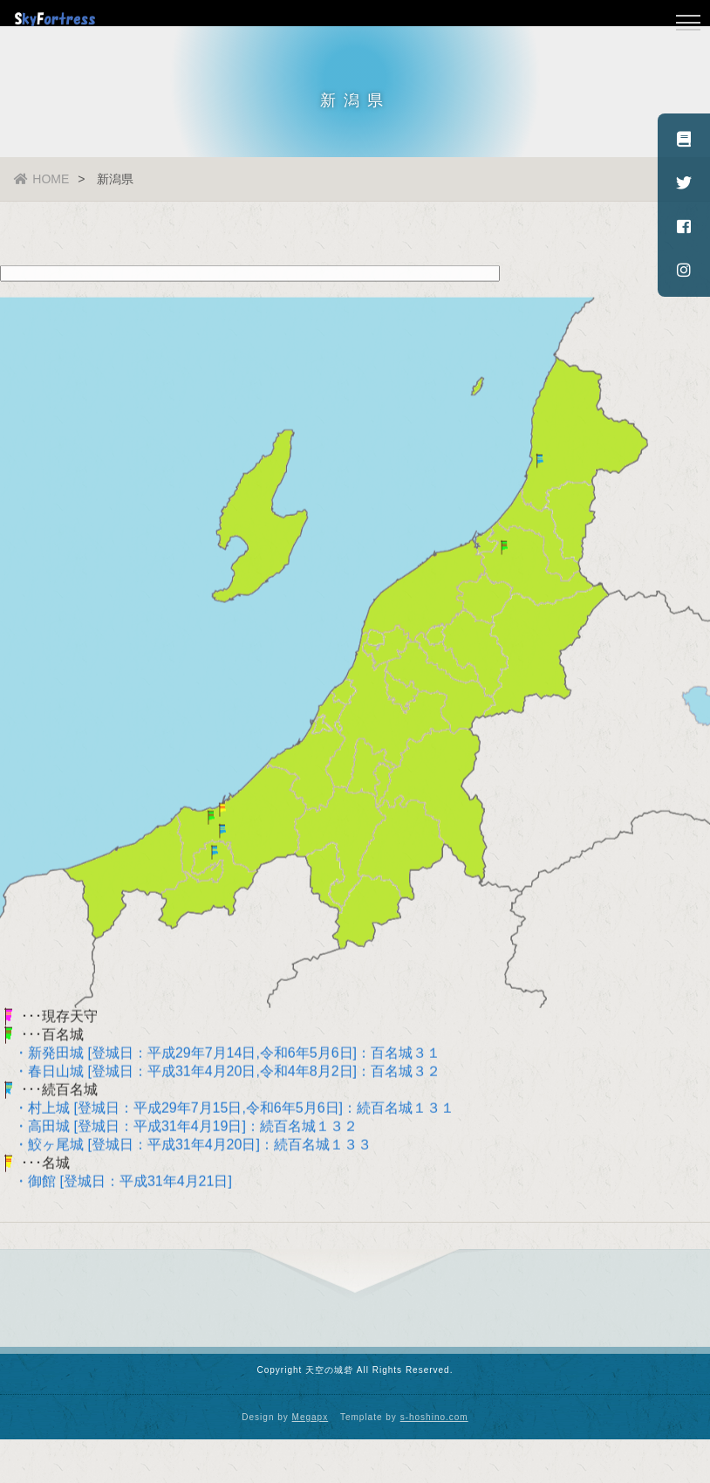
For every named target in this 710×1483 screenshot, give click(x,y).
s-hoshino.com (434, 1417)
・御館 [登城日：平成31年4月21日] (116, 1184)
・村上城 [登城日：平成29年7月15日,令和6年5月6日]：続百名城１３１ (227, 1110)
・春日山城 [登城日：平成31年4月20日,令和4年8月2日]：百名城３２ (220, 1074)
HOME (41, 179)
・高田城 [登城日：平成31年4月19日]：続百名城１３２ (179, 1129)
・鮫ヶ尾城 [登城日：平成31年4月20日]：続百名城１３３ (186, 1147)
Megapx (310, 1417)
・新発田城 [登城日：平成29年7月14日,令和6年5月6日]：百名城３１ (220, 1055)
